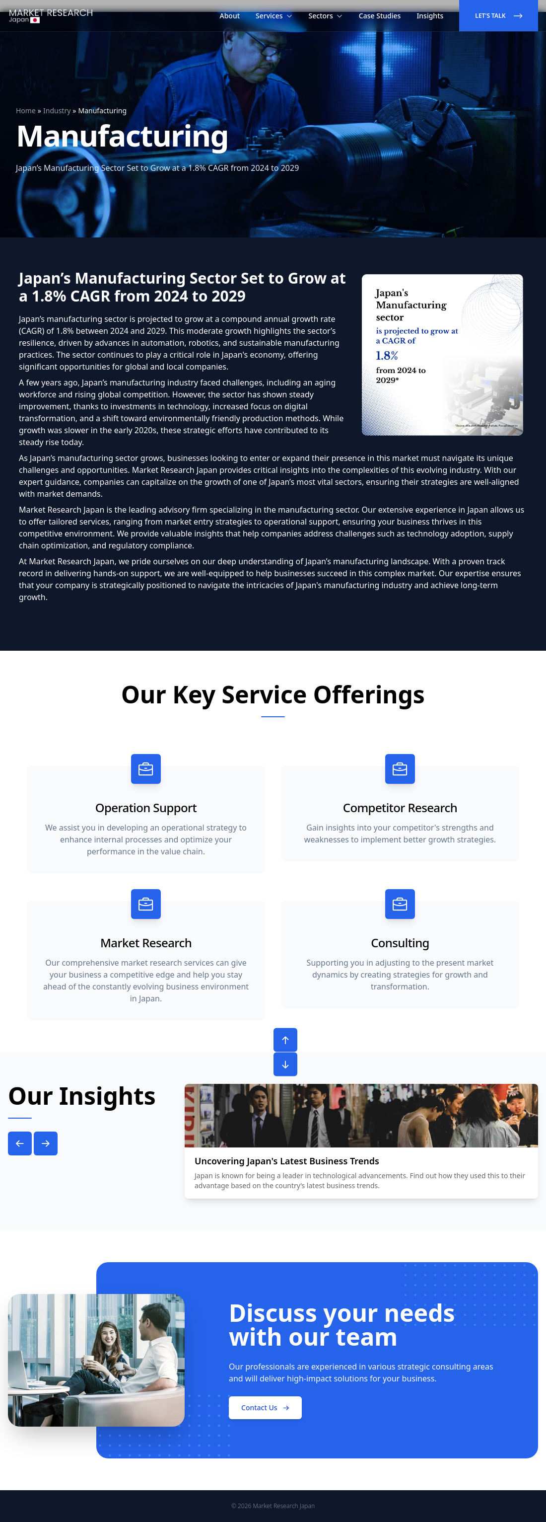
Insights (429, 15)
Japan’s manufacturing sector (73, 318)
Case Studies (380, 15)
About (230, 15)
